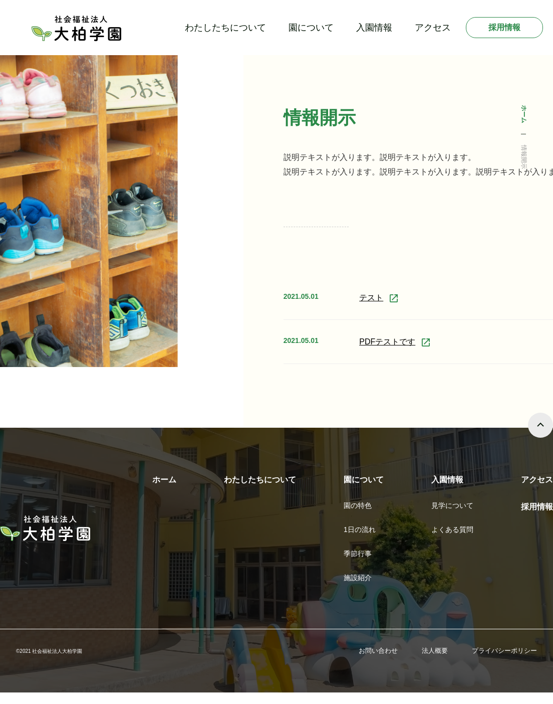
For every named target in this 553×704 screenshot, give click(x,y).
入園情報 (374, 28)
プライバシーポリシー (504, 650)
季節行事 (358, 554)
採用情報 (504, 27)
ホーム (164, 479)
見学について (452, 505)
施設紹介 (358, 578)
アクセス (433, 28)
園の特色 (358, 505)
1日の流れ (360, 529)
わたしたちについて (225, 28)
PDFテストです (387, 341)
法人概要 (435, 650)
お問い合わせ (378, 650)
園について (311, 28)
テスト (371, 297)
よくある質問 (452, 529)
